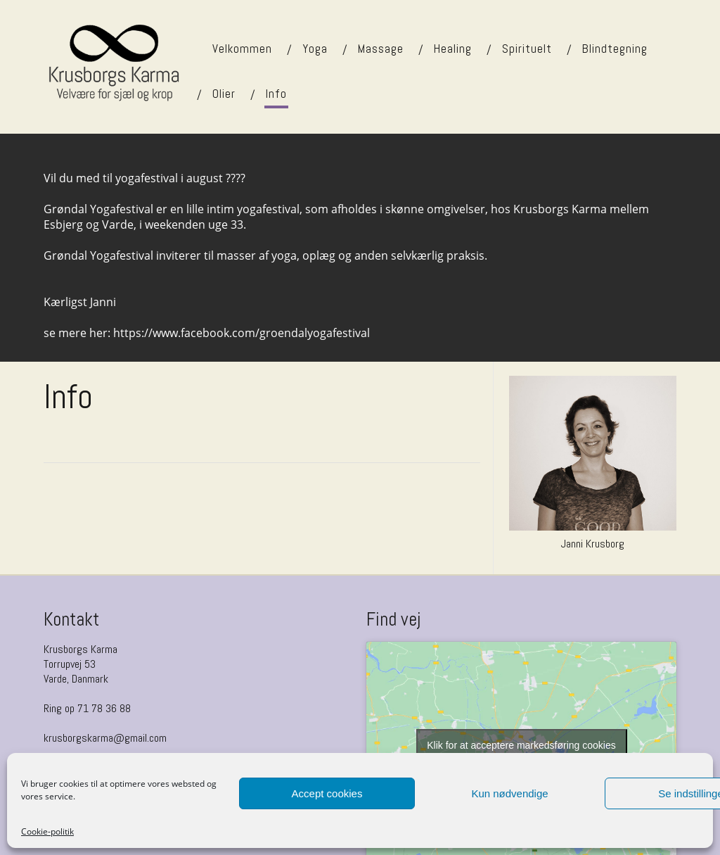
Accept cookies (327, 793)
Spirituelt (527, 48)
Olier (224, 93)
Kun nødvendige (509, 793)
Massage (381, 48)
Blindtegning (615, 48)
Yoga (315, 48)
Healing (453, 48)
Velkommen (242, 48)
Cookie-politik (47, 831)
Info (276, 93)
